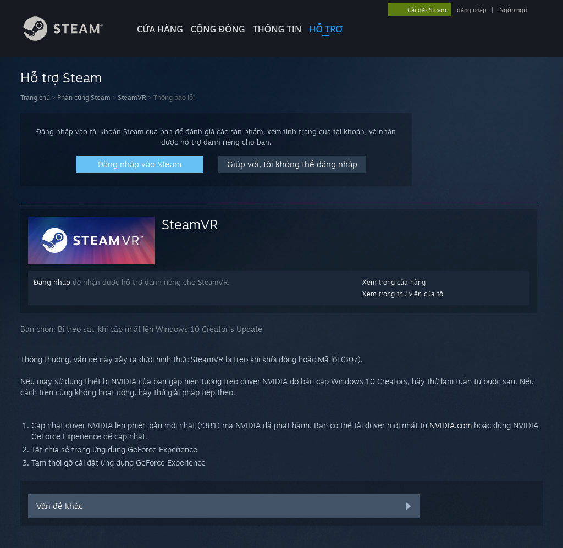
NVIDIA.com (450, 425)
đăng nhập (471, 10)
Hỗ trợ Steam (61, 77)
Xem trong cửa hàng (394, 282)
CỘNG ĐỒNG (218, 29)
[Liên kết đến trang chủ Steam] (71, 37)
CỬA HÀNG (160, 29)
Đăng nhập (52, 282)
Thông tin (277, 29)
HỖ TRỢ (326, 29)
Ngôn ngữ (513, 10)
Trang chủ (35, 97)
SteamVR (132, 97)
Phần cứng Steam (84, 97)
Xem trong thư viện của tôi (403, 294)
